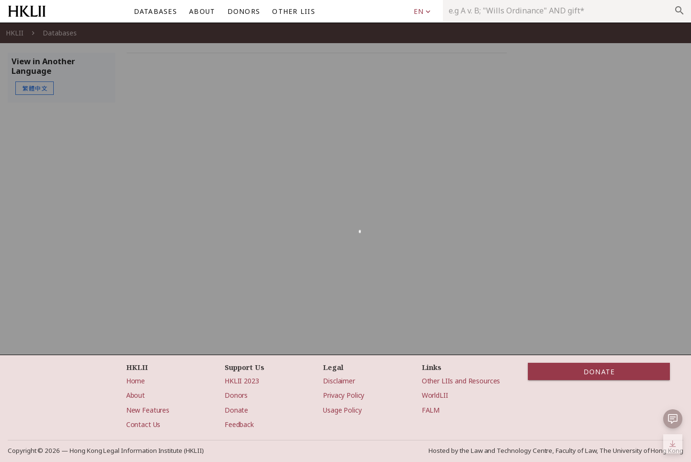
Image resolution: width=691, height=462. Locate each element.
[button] (672, 418)
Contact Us (143, 424)
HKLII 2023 (242, 380)
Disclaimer (339, 380)
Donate (236, 410)
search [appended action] (679, 10)
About (135, 395)
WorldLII (435, 395)
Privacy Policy (343, 395)
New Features (147, 410)
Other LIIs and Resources (461, 380)
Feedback (239, 424)
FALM (431, 410)
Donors (236, 395)
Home (135, 380)
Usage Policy (342, 410)
